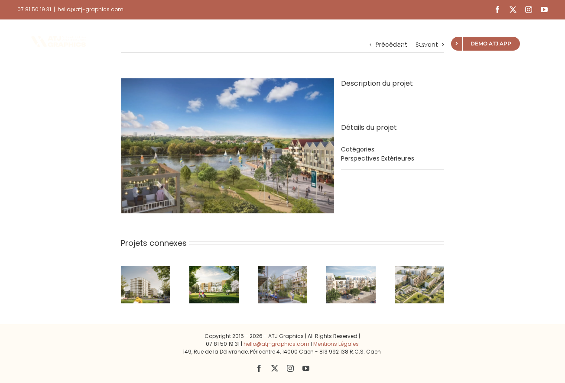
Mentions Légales (336, 344)
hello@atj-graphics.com (90, 9)
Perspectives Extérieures (377, 158)
